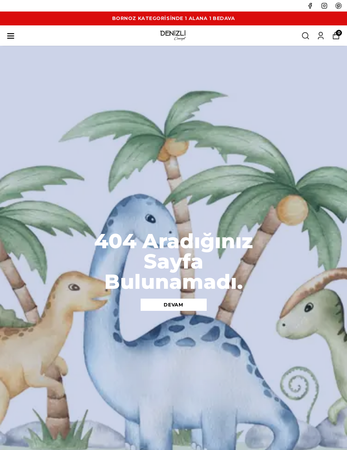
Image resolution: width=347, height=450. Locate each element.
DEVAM (173, 305)
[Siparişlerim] (321, 35)
